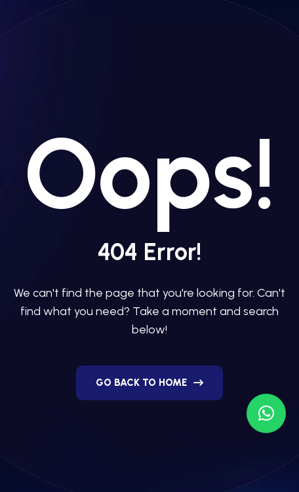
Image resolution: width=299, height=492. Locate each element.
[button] (266, 413)
